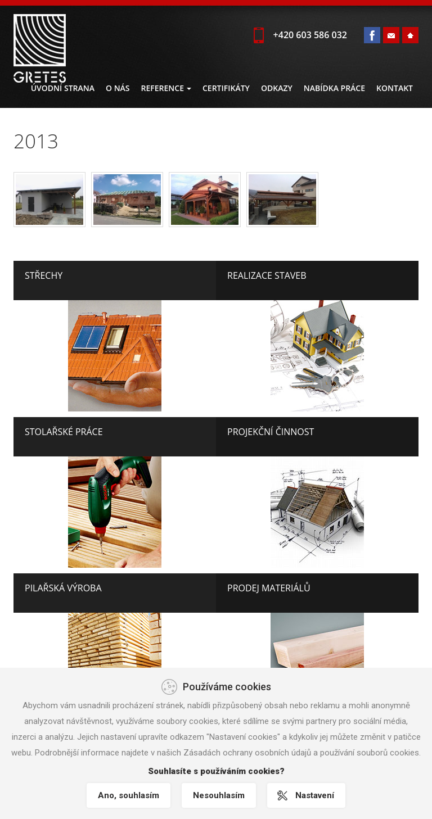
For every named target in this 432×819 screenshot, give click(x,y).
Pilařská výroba (63, 588)
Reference (166, 88)
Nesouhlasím (219, 795)
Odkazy (276, 88)
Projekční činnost (270, 432)
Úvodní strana (62, 88)
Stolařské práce (64, 432)
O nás (118, 88)
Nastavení (314, 795)
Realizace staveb (267, 275)
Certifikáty (226, 88)
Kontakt (394, 88)
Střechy (43, 275)
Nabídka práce (334, 88)
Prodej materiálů (268, 588)
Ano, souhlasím (128, 795)
